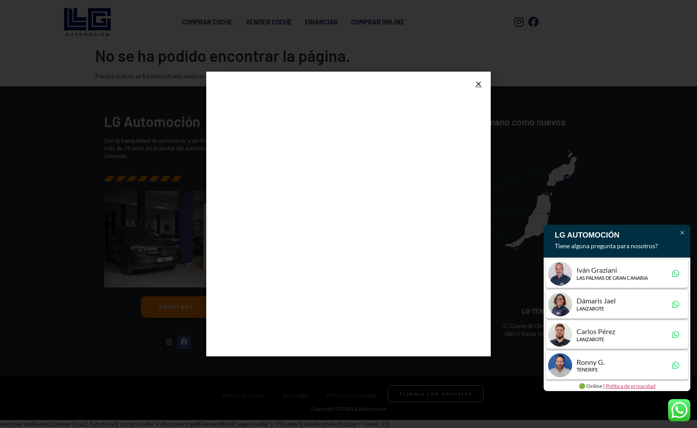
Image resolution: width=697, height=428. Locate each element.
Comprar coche (207, 22)
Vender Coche (269, 22)
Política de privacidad (351, 395)
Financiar (321, 22)
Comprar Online (378, 22)
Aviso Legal (295, 395)
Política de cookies (243, 395)
